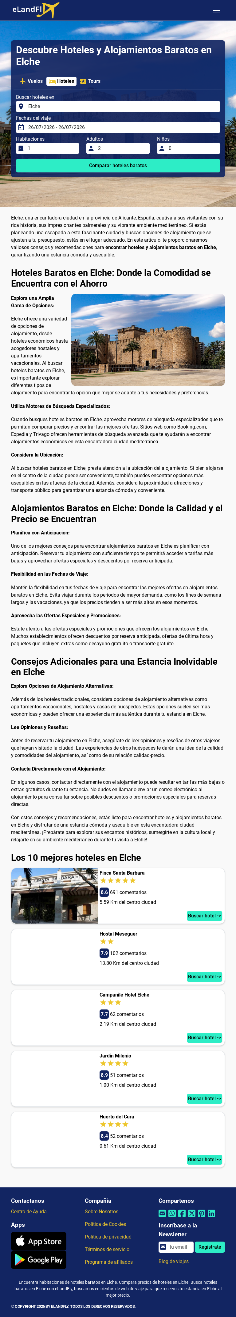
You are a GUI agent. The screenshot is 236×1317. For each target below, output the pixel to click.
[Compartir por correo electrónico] (162, 1217)
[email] (180, 1247)
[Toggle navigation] (216, 10)
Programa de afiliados (109, 1262)
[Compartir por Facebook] (182, 1217)
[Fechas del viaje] (122, 127)
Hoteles (61, 81)
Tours (90, 81)
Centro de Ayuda (29, 1211)
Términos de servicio (107, 1249)
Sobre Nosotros (101, 1211)
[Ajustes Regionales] (203, 10)
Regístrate (210, 1247)
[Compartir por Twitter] (191, 1217)
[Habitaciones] (51, 148)
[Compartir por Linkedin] (211, 1217)
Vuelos (31, 81)
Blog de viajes (174, 1261)
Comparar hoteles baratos (118, 165)
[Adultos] (121, 148)
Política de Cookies (105, 1224)
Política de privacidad (108, 1237)
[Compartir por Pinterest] (201, 1217)
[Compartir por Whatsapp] (172, 1217)
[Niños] (192, 148)
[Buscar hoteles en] (122, 106)
